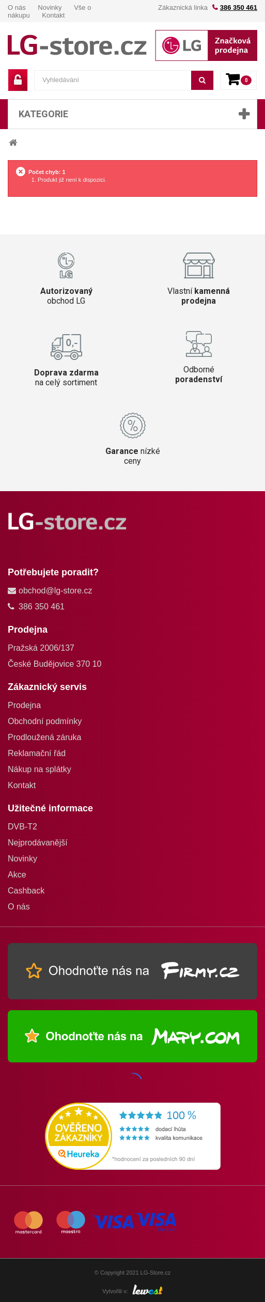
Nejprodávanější (38, 842)
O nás (17, 7)
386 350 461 (238, 7)
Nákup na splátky (39, 769)
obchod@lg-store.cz (55, 590)
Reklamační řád (37, 753)
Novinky (49, 7)
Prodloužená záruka (44, 737)
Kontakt (53, 15)
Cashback (26, 890)
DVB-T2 (22, 826)
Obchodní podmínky (45, 721)
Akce (17, 874)
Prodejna (24, 705)
